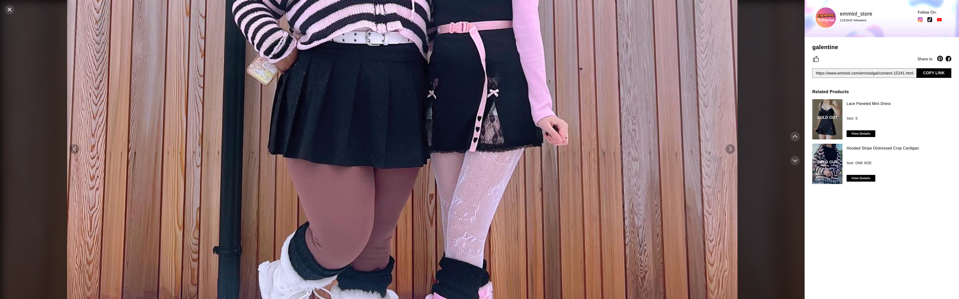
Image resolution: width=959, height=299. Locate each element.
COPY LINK (934, 73)
